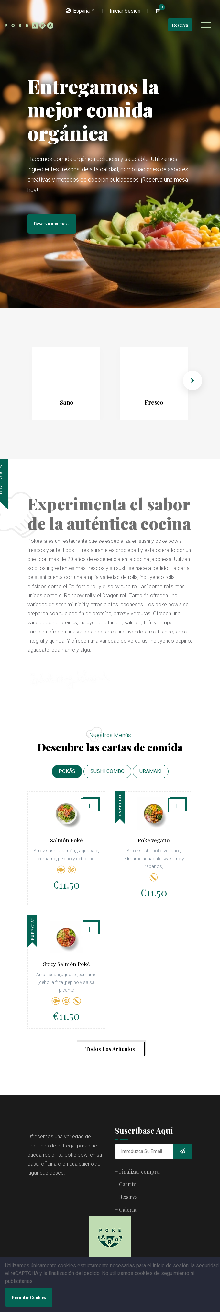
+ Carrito (126, 1184)
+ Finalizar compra (137, 1171)
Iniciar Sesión (125, 11)
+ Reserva (126, 1196)
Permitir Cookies (29, 1297)
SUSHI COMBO (107, 771)
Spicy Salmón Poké (66, 973)
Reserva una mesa (52, 223)
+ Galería (125, 1209)
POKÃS (67, 771)
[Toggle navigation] (206, 25)
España (78, 11)
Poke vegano (154, 840)
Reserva (180, 25)
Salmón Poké (66, 840)
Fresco (154, 402)
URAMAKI (150, 771)
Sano (66, 402)
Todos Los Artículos (110, 1048)
